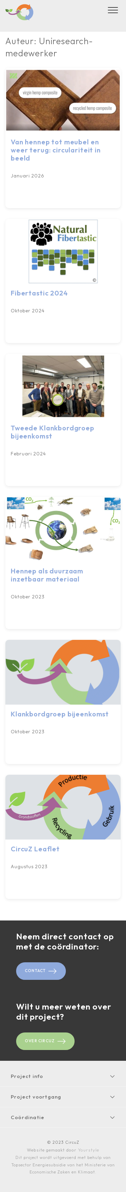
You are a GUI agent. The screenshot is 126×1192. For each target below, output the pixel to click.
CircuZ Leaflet (35, 849)
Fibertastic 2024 (39, 293)
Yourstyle (88, 1150)
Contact (41, 971)
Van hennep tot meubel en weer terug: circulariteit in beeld (56, 150)
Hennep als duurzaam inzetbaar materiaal (47, 575)
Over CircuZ (45, 1041)
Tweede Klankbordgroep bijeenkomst (52, 432)
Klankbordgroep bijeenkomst (60, 714)
